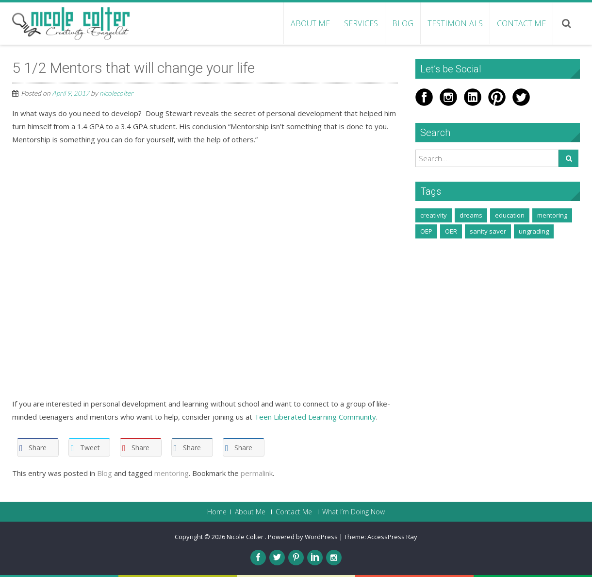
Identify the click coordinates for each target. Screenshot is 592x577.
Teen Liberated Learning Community (315, 417)
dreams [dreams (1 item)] (471, 215)
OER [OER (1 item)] (451, 231)
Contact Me (521, 23)
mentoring (171, 473)
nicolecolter (116, 93)
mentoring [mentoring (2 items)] (552, 215)
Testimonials (455, 23)
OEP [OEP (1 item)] (426, 231)
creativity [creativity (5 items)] (433, 215)
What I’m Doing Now (353, 511)
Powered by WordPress (303, 536)
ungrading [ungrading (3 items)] (534, 231)
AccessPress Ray (392, 536)
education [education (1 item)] (510, 215)
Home (217, 511)
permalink (257, 473)
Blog (402, 23)
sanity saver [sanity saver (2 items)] (488, 231)
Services (361, 23)
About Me (310, 23)
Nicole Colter (246, 536)
